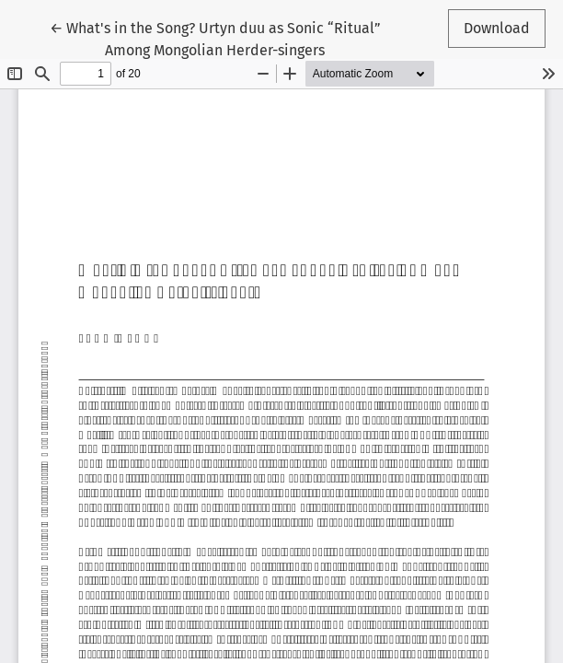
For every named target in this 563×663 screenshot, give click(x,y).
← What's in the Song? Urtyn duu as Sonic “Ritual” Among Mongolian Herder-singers (215, 38)
